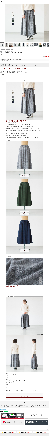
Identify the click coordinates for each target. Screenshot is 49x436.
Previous (1, 23)
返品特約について (3, 409)
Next (47, 23)
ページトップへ (47, 429)
